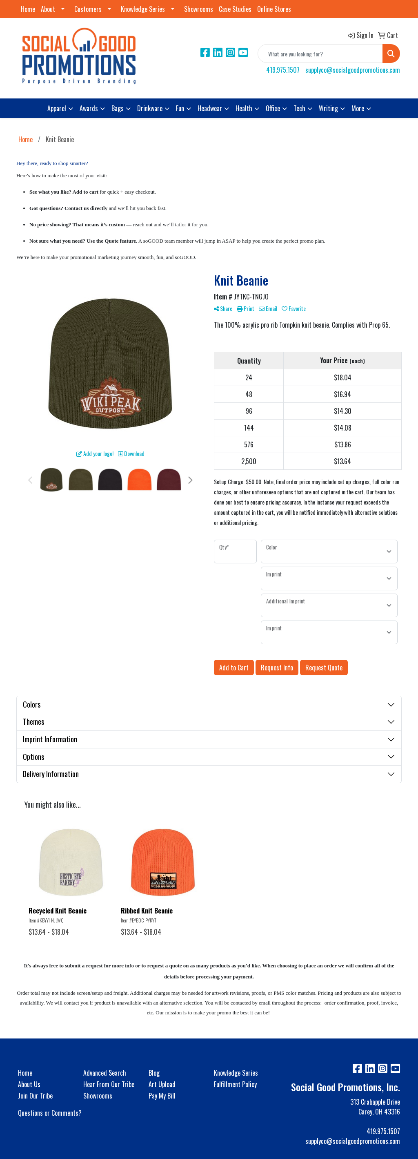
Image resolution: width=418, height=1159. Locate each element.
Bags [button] (117, 108)
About (48, 9)
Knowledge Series (143, 9)
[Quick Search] (320, 53)
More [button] (357, 108)
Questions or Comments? (50, 1113)
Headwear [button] (210, 108)
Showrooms (198, 9)
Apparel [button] (56, 108)
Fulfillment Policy (235, 1084)
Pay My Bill (162, 1096)
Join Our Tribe (35, 1096)
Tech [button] (299, 108)
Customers (88, 9)
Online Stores (274, 9)
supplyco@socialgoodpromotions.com (352, 70)
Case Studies (235, 9)
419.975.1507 (283, 70)
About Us (29, 1084)
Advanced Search (104, 1073)
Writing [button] (328, 108)
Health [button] (244, 108)
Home (28, 9)
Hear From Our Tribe (108, 1084)
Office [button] (273, 108)
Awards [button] (89, 108)
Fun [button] (180, 108)
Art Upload (162, 1084)
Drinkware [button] (149, 108)
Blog (154, 1073)
